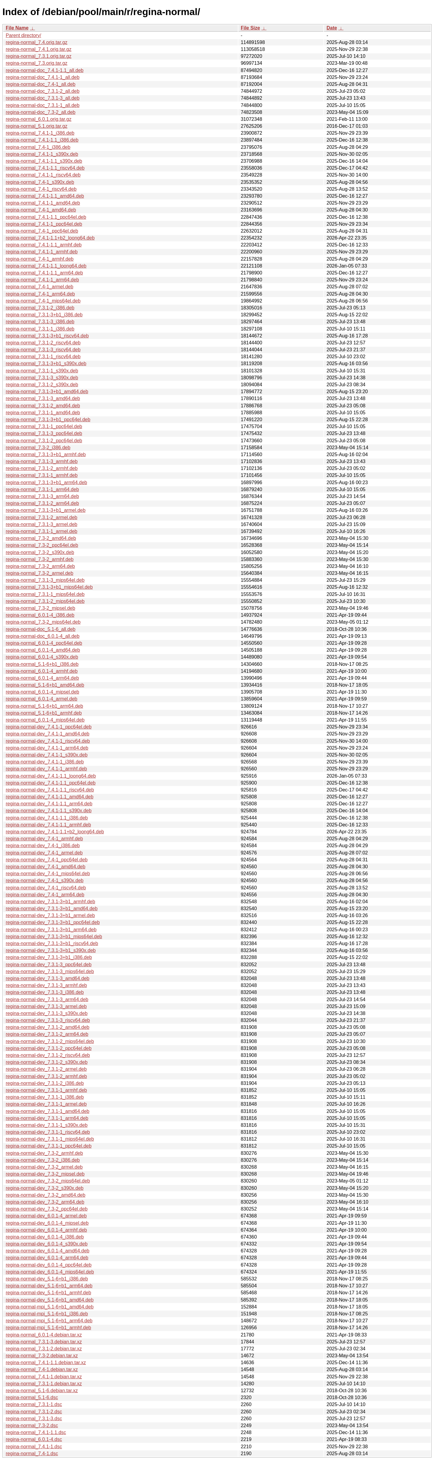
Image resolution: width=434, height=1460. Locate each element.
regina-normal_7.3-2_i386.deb (38, 447)
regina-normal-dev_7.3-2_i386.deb (43, 1160)
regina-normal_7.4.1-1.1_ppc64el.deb (46, 217)
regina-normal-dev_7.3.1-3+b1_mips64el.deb (54, 936)
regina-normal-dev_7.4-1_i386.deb (43, 845)
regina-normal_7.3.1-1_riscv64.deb (43, 356)
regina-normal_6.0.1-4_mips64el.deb (45, 719)
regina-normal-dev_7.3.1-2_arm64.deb (47, 1034)
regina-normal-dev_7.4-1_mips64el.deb (48, 873)
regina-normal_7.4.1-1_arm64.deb (42, 279)
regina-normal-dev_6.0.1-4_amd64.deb (48, 1250)
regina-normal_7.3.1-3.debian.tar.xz (44, 1341)
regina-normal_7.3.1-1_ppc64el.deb (44, 426)
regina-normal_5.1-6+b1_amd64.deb (45, 685)
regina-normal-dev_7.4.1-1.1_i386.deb (47, 817)
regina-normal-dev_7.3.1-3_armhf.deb (46, 985)
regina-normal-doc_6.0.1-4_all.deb (43, 636)
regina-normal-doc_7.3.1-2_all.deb (43, 91)
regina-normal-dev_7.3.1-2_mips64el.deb (50, 1041)
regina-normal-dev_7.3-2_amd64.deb (45, 1195)
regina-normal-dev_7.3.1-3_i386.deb (45, 992)
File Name (17, 27)
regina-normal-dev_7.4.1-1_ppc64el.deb (49, 726)
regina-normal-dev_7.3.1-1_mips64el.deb (50, 1139)
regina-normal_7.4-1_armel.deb (39, 286)
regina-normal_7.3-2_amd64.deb (41, 538)
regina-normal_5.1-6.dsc (32, 1397)
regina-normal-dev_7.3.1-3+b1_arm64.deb (51, 929)
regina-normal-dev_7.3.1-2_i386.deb (45, 1083)
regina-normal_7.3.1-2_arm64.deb (42, 503)
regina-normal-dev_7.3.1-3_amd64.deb (48, 978)
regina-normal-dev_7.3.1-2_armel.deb (46, 1069)
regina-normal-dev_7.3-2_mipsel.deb (45, 1173)
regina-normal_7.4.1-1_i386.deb (40, 133)
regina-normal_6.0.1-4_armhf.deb (41, 671)
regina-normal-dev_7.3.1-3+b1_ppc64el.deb (53, 922)
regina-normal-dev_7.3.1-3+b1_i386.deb (49, 957)
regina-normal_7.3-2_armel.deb (39, 573)
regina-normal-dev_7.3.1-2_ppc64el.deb (49, 1048)
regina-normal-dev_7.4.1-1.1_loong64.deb (51, 776)
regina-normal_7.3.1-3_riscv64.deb (43, 349)
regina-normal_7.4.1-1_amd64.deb (43, 202)
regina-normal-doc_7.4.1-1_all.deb (43, 77)
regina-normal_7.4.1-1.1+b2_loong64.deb (50, 237)
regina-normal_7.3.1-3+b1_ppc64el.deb (48, 419)
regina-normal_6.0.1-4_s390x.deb (42, 657)
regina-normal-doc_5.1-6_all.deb (40, 629)
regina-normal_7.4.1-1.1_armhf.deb (44, 244)
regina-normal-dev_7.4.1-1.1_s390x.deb (49, 810)
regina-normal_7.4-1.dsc (32, 1453)
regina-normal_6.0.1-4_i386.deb (40, 615)
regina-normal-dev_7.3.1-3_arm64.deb (47, 999)
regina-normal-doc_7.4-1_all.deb (40, 84)
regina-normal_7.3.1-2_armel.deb (41, 517)
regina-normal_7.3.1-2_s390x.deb (42, 384)
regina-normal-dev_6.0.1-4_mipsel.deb (47, 1223)
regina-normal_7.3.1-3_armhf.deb (41, 461)
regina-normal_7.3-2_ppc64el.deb (42, 545)
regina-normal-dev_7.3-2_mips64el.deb (48, 1180)
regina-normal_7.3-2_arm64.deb (40, 566)
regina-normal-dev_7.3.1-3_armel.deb (46, 1006)
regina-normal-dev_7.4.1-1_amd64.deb (48, 733)
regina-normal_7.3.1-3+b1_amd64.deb (47, 391)
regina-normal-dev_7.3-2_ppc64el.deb (46, 1208)
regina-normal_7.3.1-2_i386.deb (40, 307)
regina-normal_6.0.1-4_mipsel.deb (42, 691)
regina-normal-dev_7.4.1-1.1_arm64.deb (49, 803)
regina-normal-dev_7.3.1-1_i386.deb (45, 1097)
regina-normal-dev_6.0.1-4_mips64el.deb (50, 1271)
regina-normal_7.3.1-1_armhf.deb (41, 475)
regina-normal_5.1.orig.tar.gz (37, 126)
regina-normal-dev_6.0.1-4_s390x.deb (46, 1243)
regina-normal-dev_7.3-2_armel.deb (44, 1167)
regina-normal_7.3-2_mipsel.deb (40, 608)
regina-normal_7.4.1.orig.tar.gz (38, 49)
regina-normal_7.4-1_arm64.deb (40, 293)
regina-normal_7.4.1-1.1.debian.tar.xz (46, 1362)
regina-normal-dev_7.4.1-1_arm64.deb (47, 747)
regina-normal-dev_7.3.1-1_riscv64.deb (48, 1132)
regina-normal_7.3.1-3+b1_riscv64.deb (47, 335)
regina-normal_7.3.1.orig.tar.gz (38, 56)
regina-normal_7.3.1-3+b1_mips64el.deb (49, 587)
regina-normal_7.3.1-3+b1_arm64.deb (46, 482)
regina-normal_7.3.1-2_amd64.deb (43, 405)
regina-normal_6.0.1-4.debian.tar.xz (44, 1334)
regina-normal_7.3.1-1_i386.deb (40, 328)
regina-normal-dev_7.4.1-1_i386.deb (45, 761)
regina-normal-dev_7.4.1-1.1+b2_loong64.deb (55, 831)
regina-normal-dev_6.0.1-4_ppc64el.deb (49, 1264)
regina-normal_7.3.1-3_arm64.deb (42, 496)
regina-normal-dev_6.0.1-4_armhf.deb (46, 1230)
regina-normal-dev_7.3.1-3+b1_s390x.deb (51, 950)
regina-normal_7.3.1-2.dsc (34, 1411)
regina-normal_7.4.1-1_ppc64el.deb (44, 224)
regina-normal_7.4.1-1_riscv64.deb (43, 174)
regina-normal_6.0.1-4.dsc (34, 1439)
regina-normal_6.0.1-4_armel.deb (41, 698)
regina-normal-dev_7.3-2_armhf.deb (44, 1153)
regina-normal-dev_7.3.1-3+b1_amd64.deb (52, 908)
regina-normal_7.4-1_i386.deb (38, 147)
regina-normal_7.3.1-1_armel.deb (41, 531)
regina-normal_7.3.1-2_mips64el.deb (45, 601)
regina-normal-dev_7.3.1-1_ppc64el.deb (49, 1145)
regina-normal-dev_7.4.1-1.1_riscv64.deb (50, 789)
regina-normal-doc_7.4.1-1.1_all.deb (44, 70)
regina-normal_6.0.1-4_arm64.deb (42, 678)
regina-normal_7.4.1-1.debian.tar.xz (44, 1376)
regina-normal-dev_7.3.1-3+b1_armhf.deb (50, 901)
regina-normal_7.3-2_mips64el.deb (43, 622)
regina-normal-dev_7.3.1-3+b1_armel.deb (50, 915)
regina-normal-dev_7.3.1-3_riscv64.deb (48, 1020)
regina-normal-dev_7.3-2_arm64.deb (45, 1202)
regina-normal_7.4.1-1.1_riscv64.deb (45, 168)
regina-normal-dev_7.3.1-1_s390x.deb (46, 1125)
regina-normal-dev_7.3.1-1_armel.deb (46, 1104)
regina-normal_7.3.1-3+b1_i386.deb (44, 314)
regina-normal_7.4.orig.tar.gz (37, 42)
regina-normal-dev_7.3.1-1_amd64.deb (48, 1111)
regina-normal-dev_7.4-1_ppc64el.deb (46, 859)
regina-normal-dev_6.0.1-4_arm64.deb (47, 1257)
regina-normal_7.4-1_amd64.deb (41, 209)
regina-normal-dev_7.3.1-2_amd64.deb (48, 1027)
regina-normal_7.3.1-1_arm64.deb (42, 489)
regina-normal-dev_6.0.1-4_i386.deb (45, 1236)
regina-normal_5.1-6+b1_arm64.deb (44, 706)
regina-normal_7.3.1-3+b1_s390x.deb (46, 363)
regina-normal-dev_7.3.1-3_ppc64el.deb (49, 964)
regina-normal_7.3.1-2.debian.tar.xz (44, 1348)
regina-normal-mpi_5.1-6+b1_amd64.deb (49, 1306)
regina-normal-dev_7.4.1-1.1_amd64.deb (49, 796)
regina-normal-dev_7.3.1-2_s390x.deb (46, 1062)
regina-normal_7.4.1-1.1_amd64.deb (45, 196)
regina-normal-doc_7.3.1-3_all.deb (43, 98)
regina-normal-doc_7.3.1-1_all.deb (43, 105)
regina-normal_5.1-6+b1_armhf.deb (44, 713)
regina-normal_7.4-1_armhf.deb (40, 259)
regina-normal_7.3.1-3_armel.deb (41, 524)
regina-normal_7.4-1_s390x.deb (40, 182)
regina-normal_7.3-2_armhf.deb (40, 559)
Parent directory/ (23, 35)
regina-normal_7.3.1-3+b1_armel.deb (46, 510)
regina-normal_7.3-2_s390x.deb (40, 552)
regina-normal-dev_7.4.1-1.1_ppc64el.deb (51, 782)
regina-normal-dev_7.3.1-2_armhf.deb (46, 1076)
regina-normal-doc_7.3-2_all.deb (40, 112)
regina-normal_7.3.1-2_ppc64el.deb (44, 440)
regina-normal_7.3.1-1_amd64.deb (43, 412)
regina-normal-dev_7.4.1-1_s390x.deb (46, 754)
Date (331, 27)
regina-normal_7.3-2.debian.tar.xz (42, 1355)
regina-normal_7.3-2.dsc (32, 1425)
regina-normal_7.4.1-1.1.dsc (36, 1432)
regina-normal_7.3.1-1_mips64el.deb (45, 594)
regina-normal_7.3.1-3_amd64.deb (43, 398)
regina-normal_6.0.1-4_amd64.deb (43, 650)
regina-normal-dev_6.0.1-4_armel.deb (46, 1215)
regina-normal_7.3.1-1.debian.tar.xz (44, 1383)
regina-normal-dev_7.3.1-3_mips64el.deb (50, 971)
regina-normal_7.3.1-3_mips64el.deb (45, 580)
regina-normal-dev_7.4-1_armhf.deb (44, 838)
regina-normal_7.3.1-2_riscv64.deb (43, 342)
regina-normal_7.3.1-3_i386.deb (40, 321)
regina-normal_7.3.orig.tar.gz (37, 63)
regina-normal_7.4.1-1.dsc (34, 1446)
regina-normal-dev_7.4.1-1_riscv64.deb (48, 741)
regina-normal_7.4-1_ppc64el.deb (42, 230)
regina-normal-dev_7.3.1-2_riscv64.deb (48, 1055)
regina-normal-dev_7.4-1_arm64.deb (45, 894)
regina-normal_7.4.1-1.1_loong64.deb (46, 265)
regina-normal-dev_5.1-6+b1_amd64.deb (49, 1299)
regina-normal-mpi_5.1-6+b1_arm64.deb (49, 1320)
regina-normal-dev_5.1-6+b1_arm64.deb (49, 1285)
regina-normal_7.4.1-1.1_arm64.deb (44, 272)
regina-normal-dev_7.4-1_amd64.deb (45, 866)
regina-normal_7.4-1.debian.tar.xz (42, 1369)
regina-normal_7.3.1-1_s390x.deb (42, 370)
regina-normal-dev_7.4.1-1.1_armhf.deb (48, 824)
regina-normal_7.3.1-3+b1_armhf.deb (46, 454)
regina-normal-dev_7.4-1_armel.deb (44, 852)
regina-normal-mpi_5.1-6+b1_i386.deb (47, 1313)
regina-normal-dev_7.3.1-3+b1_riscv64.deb (52, 943)
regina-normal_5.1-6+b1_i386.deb (42, 664)
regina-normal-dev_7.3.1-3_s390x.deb (46, 1013)
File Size (250, 27)
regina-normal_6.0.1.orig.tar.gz (38, 119)
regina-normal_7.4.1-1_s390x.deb (42, 154)
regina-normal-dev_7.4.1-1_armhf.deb (46, 768)
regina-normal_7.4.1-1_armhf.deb (41, 251)
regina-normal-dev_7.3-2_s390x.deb (44, 1188)
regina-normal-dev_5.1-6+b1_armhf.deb (48, 1292)
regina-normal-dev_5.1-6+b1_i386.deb (47, 1278)
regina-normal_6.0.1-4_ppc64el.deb (44, 643)
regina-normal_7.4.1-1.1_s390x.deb (44, 161)
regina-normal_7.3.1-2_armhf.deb (41, 468)
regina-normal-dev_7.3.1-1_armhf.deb (46, 1090)
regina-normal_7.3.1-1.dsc (34, 1404)
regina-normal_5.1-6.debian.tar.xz (42, 1390)
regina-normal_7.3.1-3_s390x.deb (42, 377)
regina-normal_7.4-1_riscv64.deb (41, 189)
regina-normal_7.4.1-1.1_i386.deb (42, 140)
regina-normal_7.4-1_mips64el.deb (43, 300)
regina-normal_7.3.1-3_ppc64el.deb (44, 433)
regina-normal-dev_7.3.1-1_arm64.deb (47, 1118)
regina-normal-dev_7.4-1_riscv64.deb (46, 887)
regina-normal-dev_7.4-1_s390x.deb (44, 880)
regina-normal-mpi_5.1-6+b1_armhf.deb (48, 1327)
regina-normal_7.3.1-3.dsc (34, 1418)
